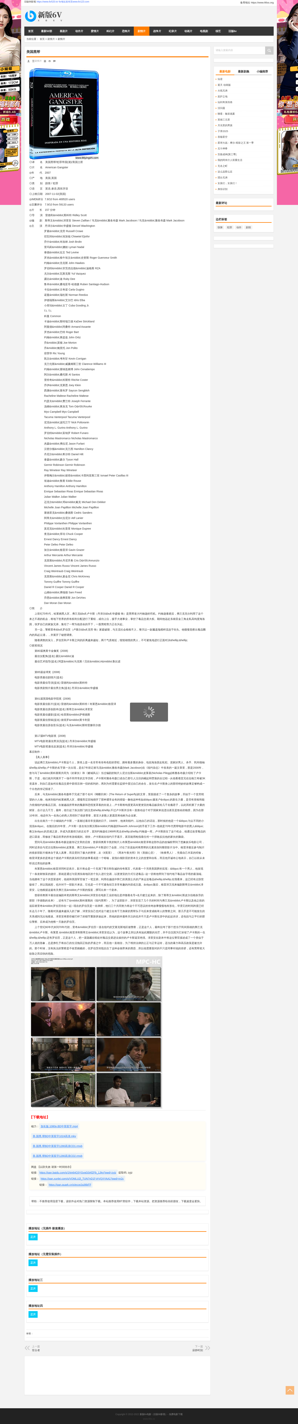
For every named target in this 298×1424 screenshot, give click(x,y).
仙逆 (220, 79)
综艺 (218, 31)
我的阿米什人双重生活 (230, 160)
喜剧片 (64, 31)
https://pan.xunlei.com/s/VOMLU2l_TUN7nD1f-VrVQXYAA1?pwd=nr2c (82, 1178)
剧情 (248, 227)
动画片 (188, 31)
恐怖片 (126, 31)
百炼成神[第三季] (227, 154)
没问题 (221, 108)
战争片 (157, 31)
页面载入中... (149, 724)
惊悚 (220, 227)
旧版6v (232, 31)
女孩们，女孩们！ (227, 183)
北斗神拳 (222, 148)
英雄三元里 (224, 119)
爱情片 (95, 31)
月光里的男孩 (225, 125)
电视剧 (204, 31)
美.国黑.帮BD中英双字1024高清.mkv (54, 1136)
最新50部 (46, 31)
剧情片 (142, 31)
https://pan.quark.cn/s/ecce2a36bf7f (70, 1184)
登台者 (36, 1350)
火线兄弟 (222, 90)
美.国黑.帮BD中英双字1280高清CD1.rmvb (57, 1146)
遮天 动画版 (224, 84)
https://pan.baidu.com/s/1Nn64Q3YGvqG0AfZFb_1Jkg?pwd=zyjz (78, 1172)
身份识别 (222, 189)
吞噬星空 (222, 136)
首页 (30, 31)
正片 (33, 1236)
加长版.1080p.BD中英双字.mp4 (59, 1126)
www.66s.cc (149, 1419)
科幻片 (110, 31)
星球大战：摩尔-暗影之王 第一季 (236, 142)
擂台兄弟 (222, 177)
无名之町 (222, 166)
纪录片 (173, 31)
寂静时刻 (197, 1350)
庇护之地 (222, 96)
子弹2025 (223, 131)
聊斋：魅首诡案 (226, 113)
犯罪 (229, 227)
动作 (238, 227)
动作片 (79, 31)
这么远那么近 (225, 171)
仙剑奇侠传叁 (225, 102)
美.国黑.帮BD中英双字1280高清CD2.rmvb (57, 1155)
